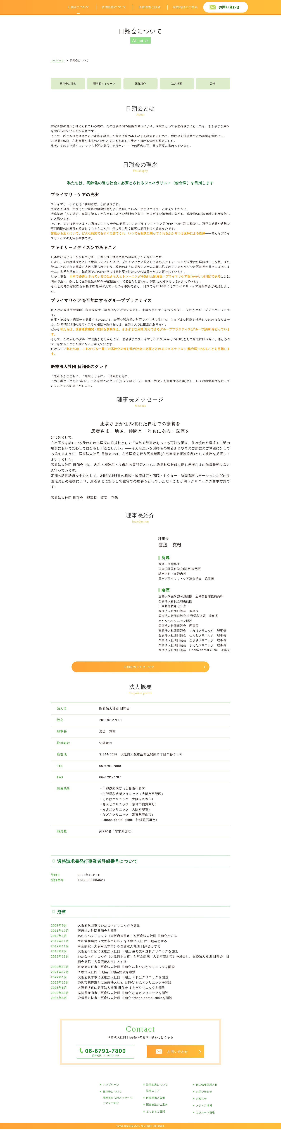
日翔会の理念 (68, 84)
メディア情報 (204, 1106)
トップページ (111, 1085)
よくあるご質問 (155, 1112)
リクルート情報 (205, 1113)
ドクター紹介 (111, 1103)
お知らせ (201, 1099)
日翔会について (78, 7)
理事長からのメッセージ (118, 1098)
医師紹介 (140, 84)
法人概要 (177, 84)
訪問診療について (114, 7)
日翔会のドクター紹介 (139, 668)
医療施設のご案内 (185, 7)
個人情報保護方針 (207, 1085)
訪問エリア (153, 1091)
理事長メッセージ (104, 84)
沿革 (213, 84)
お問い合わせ (229, 7)
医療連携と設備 (149, 7)
